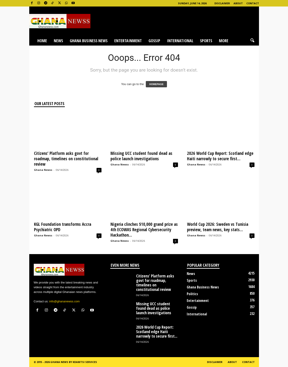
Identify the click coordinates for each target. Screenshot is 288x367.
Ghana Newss (43, 169)
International (180, 40)
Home (42, 40)
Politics (192, 293)
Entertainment (128, 40)
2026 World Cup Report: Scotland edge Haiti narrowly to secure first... (220, 156)
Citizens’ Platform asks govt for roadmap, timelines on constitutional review (66, 158)
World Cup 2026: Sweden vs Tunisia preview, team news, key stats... (217, 227)
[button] (252, 41)
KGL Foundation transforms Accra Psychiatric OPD (62, 227)
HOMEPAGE (156, 84)
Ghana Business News (89, 40)
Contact (252, 3)
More (223, 40)
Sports (206, 40)
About (238, 3)
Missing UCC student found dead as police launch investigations (141, 156)
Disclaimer (222, 3)
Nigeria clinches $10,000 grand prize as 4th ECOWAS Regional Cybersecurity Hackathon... (144, 229)
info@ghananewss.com (64, 301)
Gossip (154, 40)
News (58, 40)
